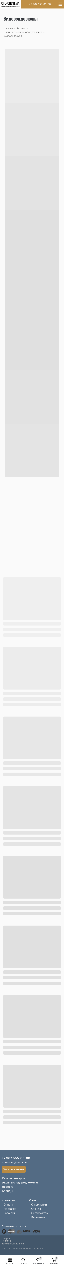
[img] (10, 4)
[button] (14, 1169)
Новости (7, 1186)
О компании (39, 1204)
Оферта (6, 1238)
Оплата (8, 1204)
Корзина (54, 1263)
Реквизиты (38, 1217)
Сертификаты (39, 1213)
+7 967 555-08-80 (40, 4)
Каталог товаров (13, 1178)
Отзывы (36, 1208)
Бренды (7, 1191)
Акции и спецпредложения (20, 1182)
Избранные (38, 1263)
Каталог (10, 1263)
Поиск (23, 1263)
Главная (8, 28)
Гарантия (9, 1213)
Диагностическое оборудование (22, 32)
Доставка (10, 1208)
